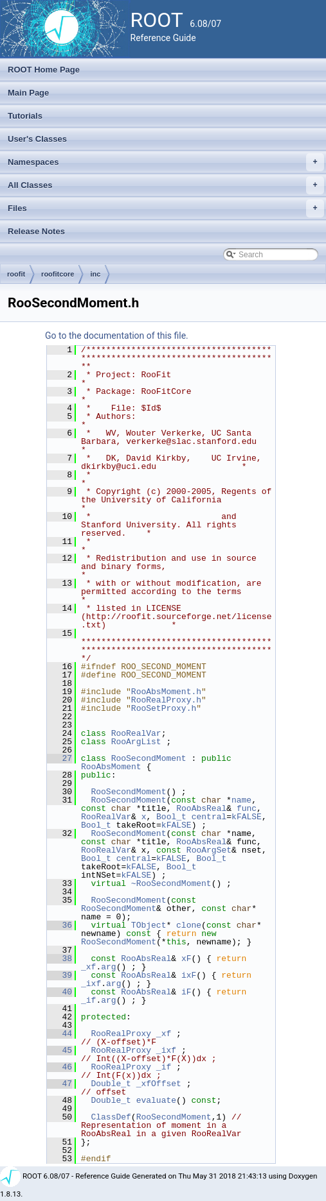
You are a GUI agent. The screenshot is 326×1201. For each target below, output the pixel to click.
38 (59, 958)
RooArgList (136, 741)
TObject (149, 925)
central (209, 816)
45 (59, 1050)
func (247, 808)
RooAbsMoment (111, 766)
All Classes (166, 185)
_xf (88, 967)
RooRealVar (136, 733)
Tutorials (25, 116)
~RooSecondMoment (171, 883)
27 (59, 758)
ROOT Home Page (44, 69)
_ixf (91, 983)
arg (108, 967)
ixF (188, 975)
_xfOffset (158, 1083)
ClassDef (111, 1117)
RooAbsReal (201, 808)
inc (95, 274)
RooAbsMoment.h (166, 691)
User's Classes (37, 139)
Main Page (28, 93)
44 (59, 1033)
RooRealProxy (121, 1033)
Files (166, 208)
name (241, 800)
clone (188, 925)
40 (59, 992)
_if (88, 1000)
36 (59, 925)
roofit (16, 274)
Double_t (111, 1083)
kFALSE (246, 816)
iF (186, 992)
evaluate (156, 1100)
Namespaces (166, 162)
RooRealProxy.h (166, 700)
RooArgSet (208, 850)
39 (59, 975)
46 (59, 1067)
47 (59, 1083)
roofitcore (57, 274)
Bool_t (171, 816)
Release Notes (36, 231)
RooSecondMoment (148, 758)
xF (186, 958)
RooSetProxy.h (163, 708)
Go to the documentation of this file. (116, 335)
